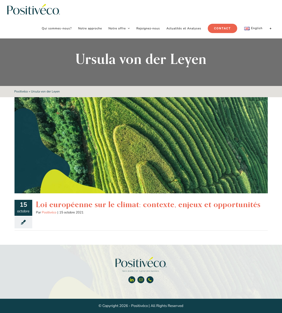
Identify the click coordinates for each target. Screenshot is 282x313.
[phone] (150, 279)
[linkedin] (131, 279)
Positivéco (21, 91)
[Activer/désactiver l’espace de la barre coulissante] (271, 28)
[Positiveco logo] (141, 257)
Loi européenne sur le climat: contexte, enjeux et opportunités (148, 204)
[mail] (140, 279)
